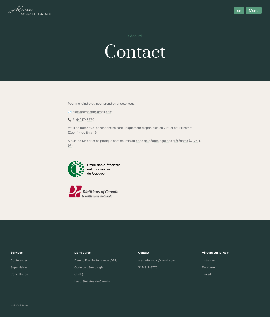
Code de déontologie (88, 267)
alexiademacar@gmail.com (92, 112)
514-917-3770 (83, 120)
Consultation (19, 274)
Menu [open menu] (251, 10)
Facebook (208, 267)
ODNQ (78, 274)
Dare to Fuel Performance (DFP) (95, 260)
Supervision (19, 267)
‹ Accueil (135, 36)
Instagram (209, 260)
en (237, 10)
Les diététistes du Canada (92, 281)
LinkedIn (207, 274)
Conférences (19, 260)
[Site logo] (32, 10)
